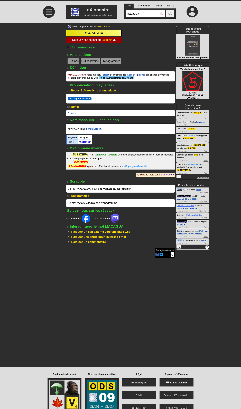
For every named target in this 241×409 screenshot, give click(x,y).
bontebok (181, 223)
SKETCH (192, 147)
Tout (201, 191)
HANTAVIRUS (183, 168)
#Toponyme (193, 163)
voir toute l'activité (203, 176)
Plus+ (205, 118)
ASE (196, 154)
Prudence (200, 122)
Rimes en (72, 113)
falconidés (132, 75)
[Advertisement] (48, 51)
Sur (78, 218)
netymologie (182, 220)
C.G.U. (139, 395)
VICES (191, 128)
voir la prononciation (80, 98)
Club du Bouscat (184, 195)
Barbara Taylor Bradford (187, 207)
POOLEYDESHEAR (185, 204)
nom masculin (93, 129)
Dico (75, 26)
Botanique (100, 155)
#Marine (191, 135)
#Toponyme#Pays (135, 166)
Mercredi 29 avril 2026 (186, 198)
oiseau (106, 75)
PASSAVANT (189, 138)
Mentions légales (139, 382)
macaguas (85, 142)
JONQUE (198, 112)
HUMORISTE (199, 144)
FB (175, 395)
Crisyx (179, 188)
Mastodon (184, 395)
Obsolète (112, 155)
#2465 (198, 188)
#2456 (203, 239)
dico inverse (167, 174)
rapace (141, 75)
